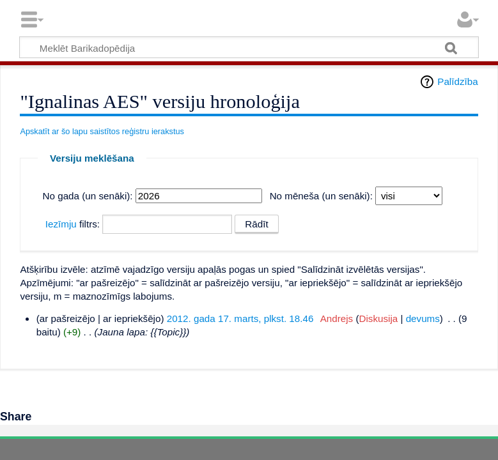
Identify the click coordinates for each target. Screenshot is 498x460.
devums (423, 318)
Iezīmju (61, 223)
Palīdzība (457, 81)
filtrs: (72, 223)
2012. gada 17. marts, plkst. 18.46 (240, 318)
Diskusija (378, 318)
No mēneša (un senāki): (321, 195)
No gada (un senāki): (88, 195)
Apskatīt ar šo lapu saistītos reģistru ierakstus (102, 131)
